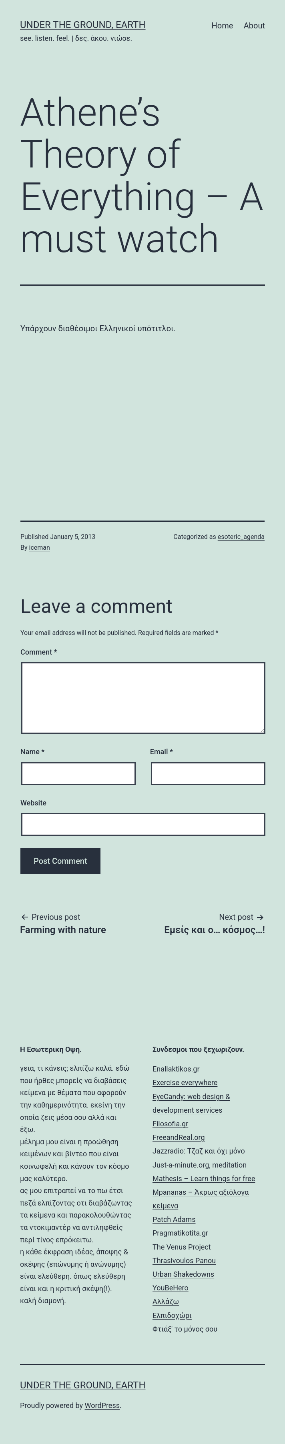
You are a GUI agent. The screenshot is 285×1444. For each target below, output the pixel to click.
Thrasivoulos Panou (184, 1260)
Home (222, 25)
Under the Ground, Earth (83, 24)
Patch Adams (174, 1219)
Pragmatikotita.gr (180, 1233)
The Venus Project (182, 1247)
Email (161, 751)
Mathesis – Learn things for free (204, 1178)
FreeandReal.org (179, 1137)
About (254, 25)
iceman (39, 547)
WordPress (102, 1405)
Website (33, 803)
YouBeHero (171, 1288)
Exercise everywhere (185, 1082)
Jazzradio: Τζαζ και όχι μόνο (199, 1151)
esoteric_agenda (241, 537)
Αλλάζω (166, 1301)
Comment (38, 652)
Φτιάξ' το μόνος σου (185, 1329)
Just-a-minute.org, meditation (200, 1165)
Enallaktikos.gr (176, 1069)
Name (32, 751)
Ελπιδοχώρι (172, 1315)
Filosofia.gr (170, 1124)
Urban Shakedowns (183, 1274)
